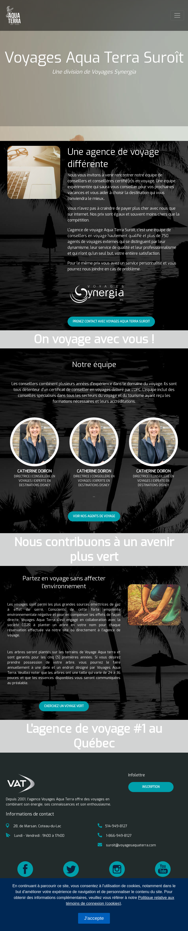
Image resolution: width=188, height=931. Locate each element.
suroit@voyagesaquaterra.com (127, 845)
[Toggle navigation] (177, 15)
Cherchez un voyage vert (64, 706)
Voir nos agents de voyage (94, 516)
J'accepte (94, 918)
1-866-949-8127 (115, 835)
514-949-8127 (112, 826)
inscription (151, 787)
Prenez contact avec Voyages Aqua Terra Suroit (111, 321)
